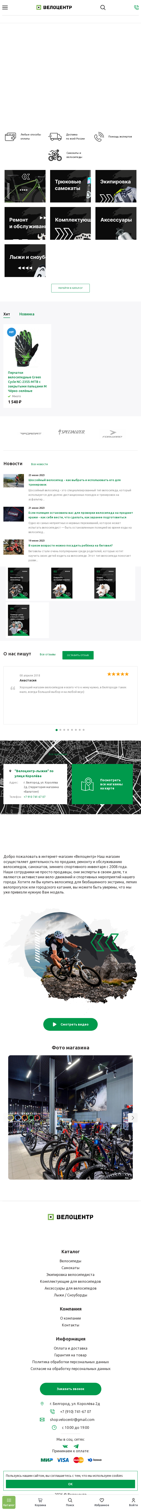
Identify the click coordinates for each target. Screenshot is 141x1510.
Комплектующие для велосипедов (70, 1281)
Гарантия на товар (70, 1355)
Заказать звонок (70, 1389)
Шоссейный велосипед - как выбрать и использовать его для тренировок (74, 482)
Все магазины (58, 754)
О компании (70, 1318)
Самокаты (70, 1268)
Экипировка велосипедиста (70, 1275)
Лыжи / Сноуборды (70, 1295)
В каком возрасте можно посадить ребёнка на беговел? (70, 545)
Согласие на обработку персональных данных (70, 1369)
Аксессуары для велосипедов (71, 1288)
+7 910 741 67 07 (35, 796)
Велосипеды (70, 1261)
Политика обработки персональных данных (70, 1362)
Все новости (39, 464)
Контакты (70, 1325)
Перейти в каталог (70, 288)
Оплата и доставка (70, 1348)
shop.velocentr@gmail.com (72, 1420)
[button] (133, 1118)
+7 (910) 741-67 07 (75, 1412)
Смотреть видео (70, 1024)
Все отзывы (48, 654)
